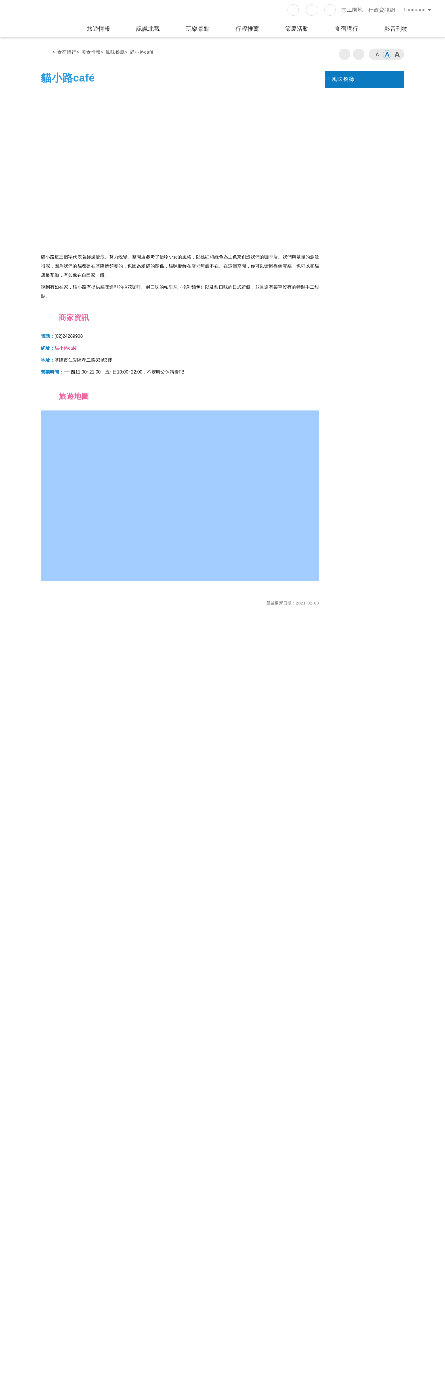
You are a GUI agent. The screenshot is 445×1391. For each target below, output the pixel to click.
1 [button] (175, 234)
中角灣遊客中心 (246, 1274)
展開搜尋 (428, 28)
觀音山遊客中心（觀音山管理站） (177, 1274)
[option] (180, 167)
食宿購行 (66, 52)
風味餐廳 (115, 52)
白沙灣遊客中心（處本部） (81, 1227)
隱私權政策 (204, 1326)
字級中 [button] (387, 54)
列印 (344, 54)
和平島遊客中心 (68, 1274)
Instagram (311, 10)
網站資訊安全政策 (236, 1326)
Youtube (330, 10)
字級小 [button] (377, 54)
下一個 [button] (309, 167)
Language (415, 9)
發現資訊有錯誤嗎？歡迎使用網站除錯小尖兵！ (89, 1209)
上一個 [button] (51, 167)
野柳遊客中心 (333, 1227)
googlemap (118, 1242)
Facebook (293, 10)
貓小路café (142, 52)
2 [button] (185, 234)
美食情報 (90, 52)
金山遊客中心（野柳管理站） (261, 1227)
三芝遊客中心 (154, 1227)
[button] (222, 1182)
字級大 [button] (397, 54)
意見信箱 (265, 1326)
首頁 (46, 53)
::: (69, 3)
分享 (358, 54)
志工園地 (352, 10)
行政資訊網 (381, 10)
